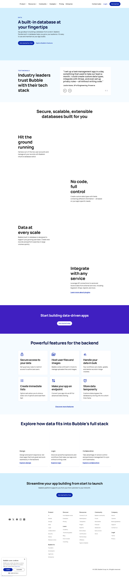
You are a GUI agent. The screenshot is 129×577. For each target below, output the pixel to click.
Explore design (25, 463)
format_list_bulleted (22, 381)
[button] (14, 573)
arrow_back (65, 90)
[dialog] (14, 566)
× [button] (24, 559)
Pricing (61, 4)
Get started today (64, 323)
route (53, 381)
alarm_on (85, 381)
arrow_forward (70, 90)
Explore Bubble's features (44, 43)
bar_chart (85, 354)
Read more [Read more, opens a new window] (17, 566)
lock (22, 354)
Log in (105, 4)
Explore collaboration (91, 463)
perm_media (53, 354)
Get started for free (26, 43)
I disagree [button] (19, 569)
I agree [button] (8, 569)
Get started (115, 4)
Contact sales (96, 4)
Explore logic (56, 463)
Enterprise (69, 4)
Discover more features (64, 407)
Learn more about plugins (80, 292)
